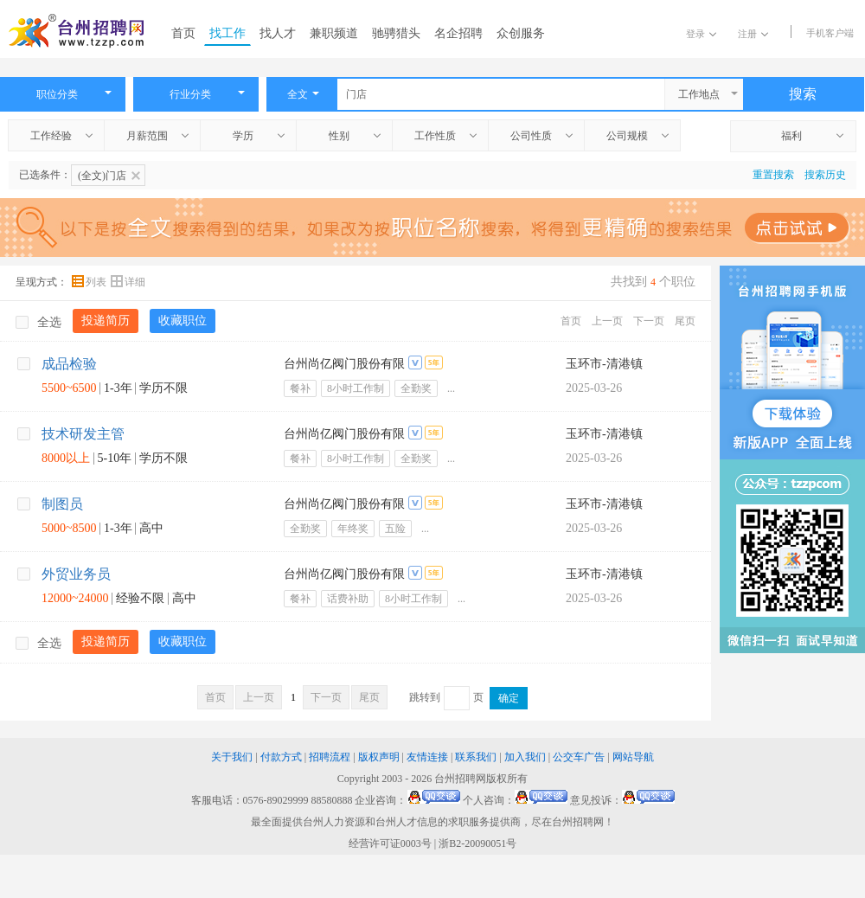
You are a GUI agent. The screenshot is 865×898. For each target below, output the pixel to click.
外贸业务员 (76, 574)
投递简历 (105, 320)
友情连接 (427, 757)
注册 (753, 34)
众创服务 (521, 33)
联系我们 (476, 757)
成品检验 (69, 363)
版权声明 (379, 757)
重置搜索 (773, 175)
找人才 (278, 33)
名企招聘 (458, 33)
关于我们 (232, 757)
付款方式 (281, 757)
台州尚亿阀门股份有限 (344, 363)
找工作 (227, 33)
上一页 (607, 321)
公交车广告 (579, 757)
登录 (701, 34)
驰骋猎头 (396, 33)
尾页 (685, 321)
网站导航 (633, 757)
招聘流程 (329, 757)
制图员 (62, 504)
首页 (183, 33)
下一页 (648, 321)
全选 (38, 322)
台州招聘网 (460, 779)
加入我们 (525, 757)
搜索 (803, 94)
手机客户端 (830, 33)
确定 (508, 698)
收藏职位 (182, 320)
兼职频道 (334, 33)
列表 (90, 282)
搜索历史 (825, 175)
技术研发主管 (83, 434)
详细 (128, 282)
